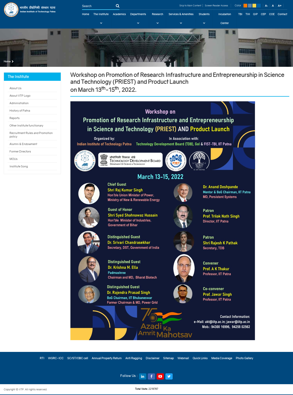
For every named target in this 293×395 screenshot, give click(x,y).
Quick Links (200, 358)
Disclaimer (152, 358)
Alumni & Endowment (23, 144)
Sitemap (168, 358)
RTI (42, 358)
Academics (119, 14)
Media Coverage (221, 358)
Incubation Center (224, 19)
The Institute (101, 20)
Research (157, 20)
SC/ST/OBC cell (77, 358)
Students (204, 20)
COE (272, 14)
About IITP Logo (20, 95)
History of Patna (20, 110)
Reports (15, 118)
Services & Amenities (181, 20)
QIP (255, 14)
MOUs (14, 159)
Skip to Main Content (190, 5)
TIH (248, 14)
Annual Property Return (107, 358)
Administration (19, 103)
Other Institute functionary (26, 125)
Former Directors (20, 151)
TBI (240, 14)
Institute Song (19, 166)
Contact (282, 14)
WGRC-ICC (56, 358)
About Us (15, 88)
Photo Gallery (244, 358)
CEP (263, 14)
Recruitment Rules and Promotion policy (31, 134)
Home (85, 14)
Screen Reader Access (216, 5)
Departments (138, 20)
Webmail (183, 358)
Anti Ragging (133, 358)
